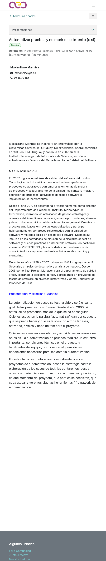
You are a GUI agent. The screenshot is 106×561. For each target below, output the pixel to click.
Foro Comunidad (20, 551)
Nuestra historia (19, 559)
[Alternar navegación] (93, 5)
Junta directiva (18, 555)
